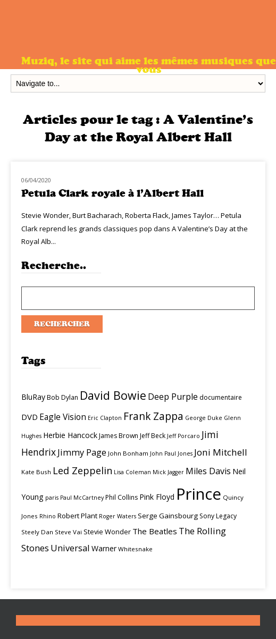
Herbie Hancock (70, 435)
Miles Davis (208, 471)
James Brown (118, 435)
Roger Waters (117, 516)
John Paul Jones (171, 453)
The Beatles (154, 531)
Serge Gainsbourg (168, 515)
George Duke (203, 418)
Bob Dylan (62, 397)
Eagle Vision (62, 417)
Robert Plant (77, 515)
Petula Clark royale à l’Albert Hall (112, 193)
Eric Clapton (105, 418)
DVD (29, 416)
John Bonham (128, 453)
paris (51, 497)
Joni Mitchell (220, 452)
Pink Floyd (156, 497)
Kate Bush (36, 472)
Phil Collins (121, 497)
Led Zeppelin (82, 470)
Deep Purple (173, 396)
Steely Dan (37, 532)
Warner (103, 548)
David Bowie (113, 395)
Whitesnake (135, 549)
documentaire (220, 397)
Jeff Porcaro (183, 436)
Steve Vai (68, 532)
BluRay (33, 397)
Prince (198, 494)
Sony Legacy (218, 515)
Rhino (47, 516)
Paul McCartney (82, 497)
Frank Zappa (153, 416)
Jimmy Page (81, 452)
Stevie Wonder (107, 531)
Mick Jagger (168, 472)
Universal (70, 548)
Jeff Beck (152, 435)
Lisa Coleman (132, 472)
